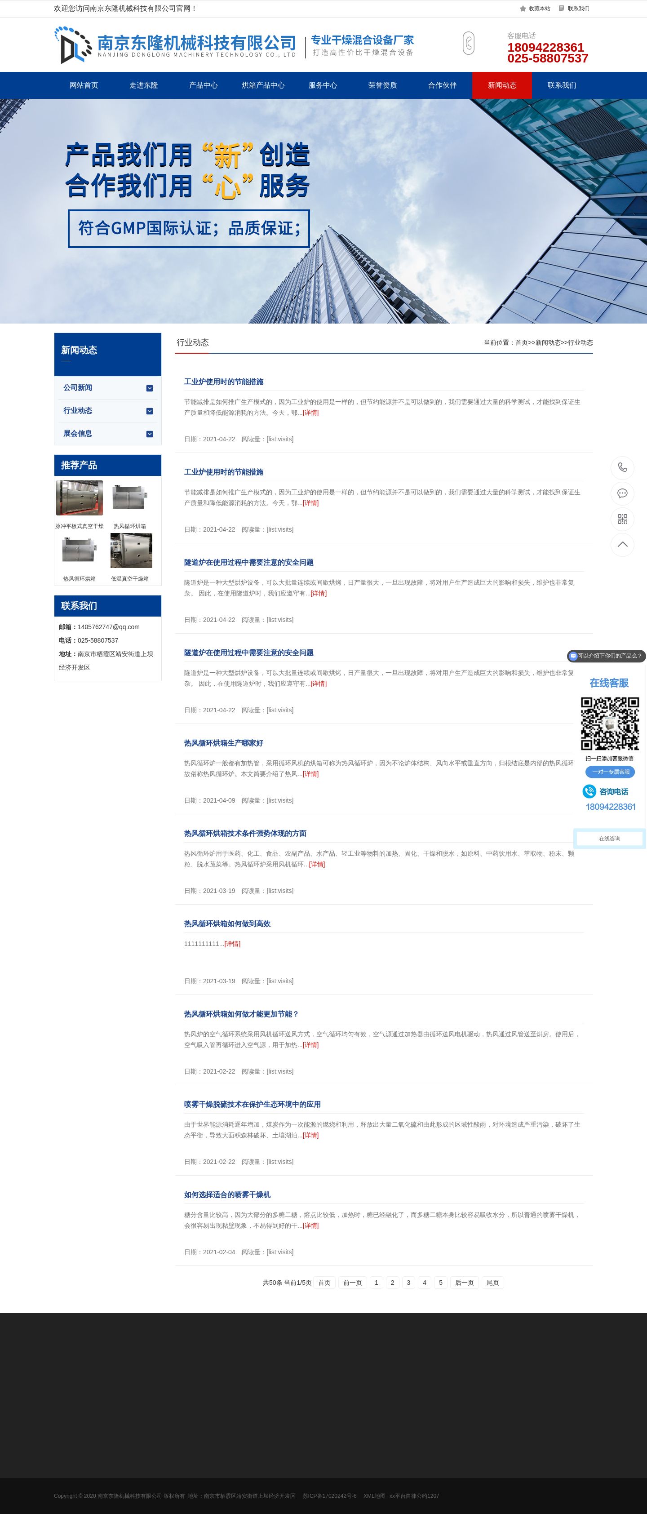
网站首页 (84, 85)
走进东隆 (143, 85)
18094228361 (623, 467)
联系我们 (578, 8)
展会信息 (108, 434)
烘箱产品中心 (263, 85)
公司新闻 (108, 388)
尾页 (493, 1282)
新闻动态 (502, 85)
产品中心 (203, 85)
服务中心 (323, 85)
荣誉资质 (382, 85)
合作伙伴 (442, 85)
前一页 (352, 1282)
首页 (521, 342)
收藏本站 (539, 8)
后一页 (464, 1282)
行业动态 (108, 411)
